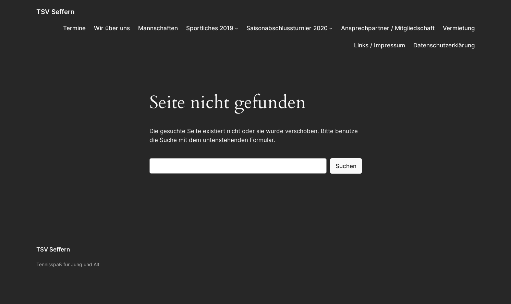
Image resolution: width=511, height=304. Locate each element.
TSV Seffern (55, 12)
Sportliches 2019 (209, 28)
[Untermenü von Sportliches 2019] (236, 28)
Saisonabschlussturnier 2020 (287, 28)
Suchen (346, 166)
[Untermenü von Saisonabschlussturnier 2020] (330, 28)
